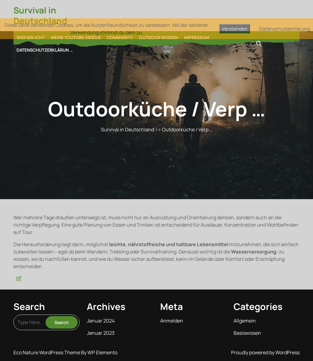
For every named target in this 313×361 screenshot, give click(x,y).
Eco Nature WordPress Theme (47, 352)
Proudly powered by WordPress (265, 352)
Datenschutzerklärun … (45, 50)
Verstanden (235, 28)
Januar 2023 (101, 333)
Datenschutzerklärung (284, 28)
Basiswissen (247, 333)
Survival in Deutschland (40, 15)
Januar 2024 (101, 320)
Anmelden (171, 320)
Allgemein (245, 320)
